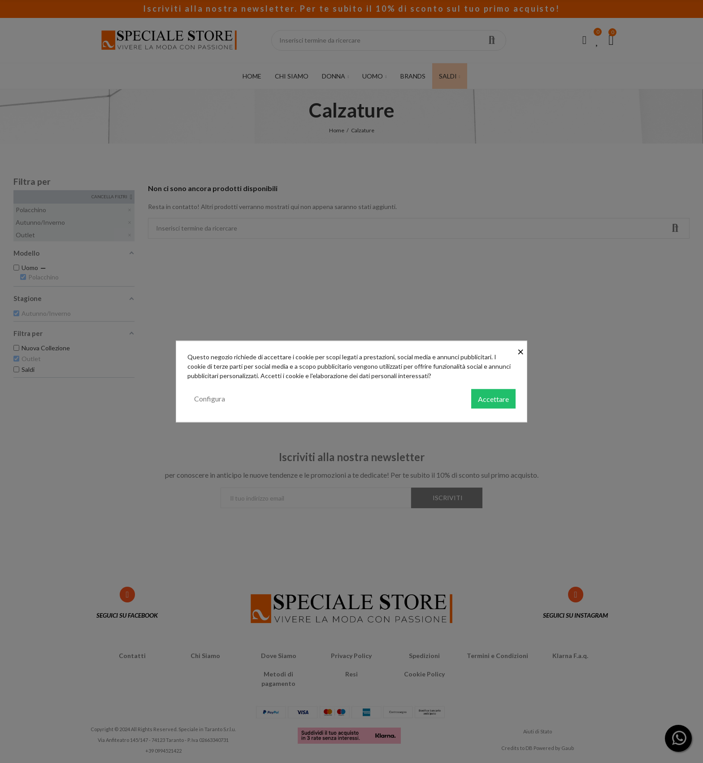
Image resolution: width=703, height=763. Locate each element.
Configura (209, 398)
